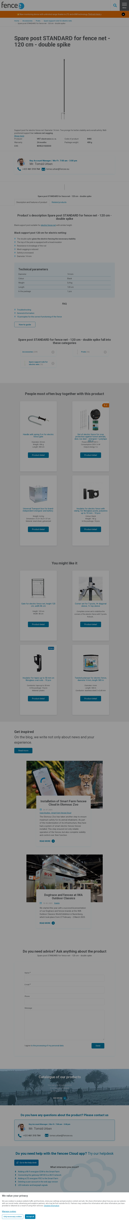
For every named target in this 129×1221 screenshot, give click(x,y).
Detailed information (51, 1206)
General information (25, 313)
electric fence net (48, 225)
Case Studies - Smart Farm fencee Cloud (55, 813)
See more (59, 1098)
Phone (27, 996)
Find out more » (94, 14)
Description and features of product (31, 202)
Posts (38, 21)
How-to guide (25, 325)
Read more (23, 750)
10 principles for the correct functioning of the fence (39, 317)
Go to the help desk (28, 1163)
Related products (59, 202)
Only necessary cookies (13, 1217)
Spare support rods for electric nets (58, 21)
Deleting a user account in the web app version (38, 1182)
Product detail (38, 455)
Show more (19, 136)
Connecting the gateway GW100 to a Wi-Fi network (39, 1175)
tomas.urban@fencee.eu (57, 169)
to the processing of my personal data (47, 1046)
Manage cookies (9, 1211)
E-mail (27, 985)
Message (28, 1008)
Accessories (27, 21)
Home (16, 21)
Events (57, 903)
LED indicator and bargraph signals (33, 1185)
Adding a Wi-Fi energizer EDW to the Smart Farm (39, 1172)
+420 (31, 169)
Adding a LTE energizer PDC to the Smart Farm (38, 1178)
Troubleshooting (24, 310)
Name (27, 973)
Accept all (30, 1217)
